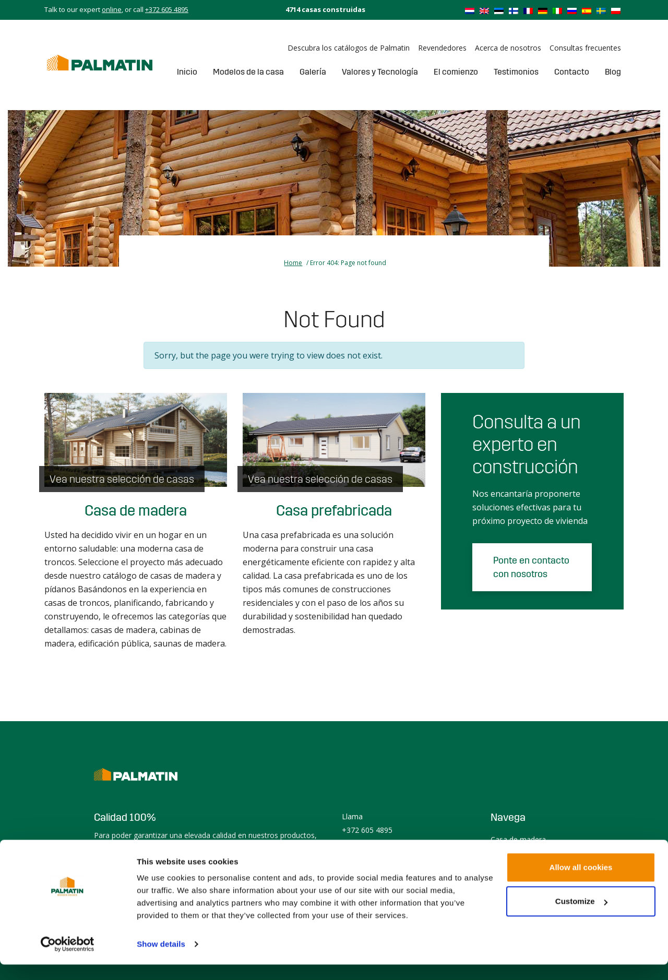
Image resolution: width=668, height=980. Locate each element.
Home (293, 262)
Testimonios (516, 72)
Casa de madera (136, 511)
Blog (613, 72)
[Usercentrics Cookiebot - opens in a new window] (67, 959)
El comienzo (456, 72)
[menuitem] (469, 10)
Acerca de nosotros (508, 48)
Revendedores (442, 48)
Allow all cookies (581, 882)
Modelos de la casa (248, 72)
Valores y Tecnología (380, 72)
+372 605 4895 (166, 9)
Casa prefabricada (334, 511)
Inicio (187, 72)
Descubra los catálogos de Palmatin (349, 48)
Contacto (571, 72)
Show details (161, 959)
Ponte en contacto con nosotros (531, 567)
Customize (581, 916)
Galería (313, 72)
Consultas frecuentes (585, 48)
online (112, 9)
